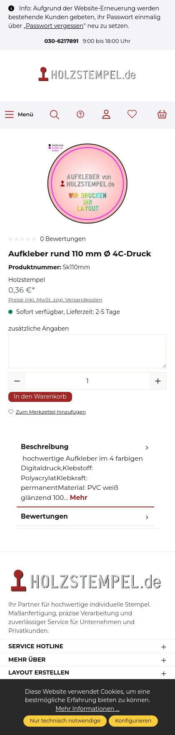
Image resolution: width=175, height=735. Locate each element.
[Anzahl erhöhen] (158, 381)
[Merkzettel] (132, 115)
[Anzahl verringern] (17, 381)
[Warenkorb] (162, 115)
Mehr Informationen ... (87, 708)
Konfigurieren (133, 720)
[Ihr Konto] (106, 115)
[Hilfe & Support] (80, 115)
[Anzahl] (87, 381)
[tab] (85, 472)
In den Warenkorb (40, 396)
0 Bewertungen (63, 239)
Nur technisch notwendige (65, 720)
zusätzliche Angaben (38, 328)
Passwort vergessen (55, 26)
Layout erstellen (38, 673)
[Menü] (18, 114)
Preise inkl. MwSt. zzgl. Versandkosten (55, 299)
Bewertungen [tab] (85, 516)
